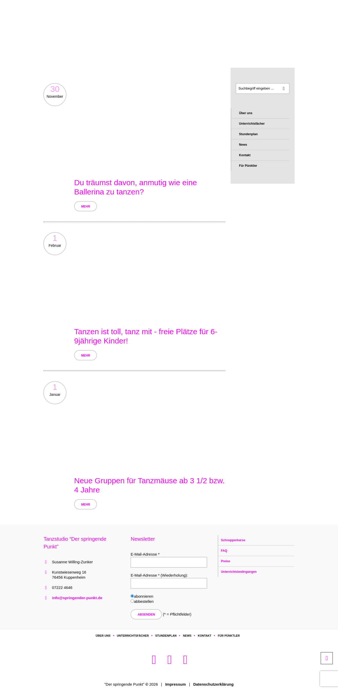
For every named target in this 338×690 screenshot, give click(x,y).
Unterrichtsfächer (252, 123)
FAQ (224, 551)
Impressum (175, 684)
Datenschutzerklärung (213, 684)
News (243, 144)
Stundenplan (248, 134)
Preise (225, 561)
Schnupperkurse (233, 540)
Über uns (245, 113)
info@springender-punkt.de (77, 598)
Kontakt (245, 155)
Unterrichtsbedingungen (238, 572)
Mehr (85, 206)
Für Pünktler (248, 165)
